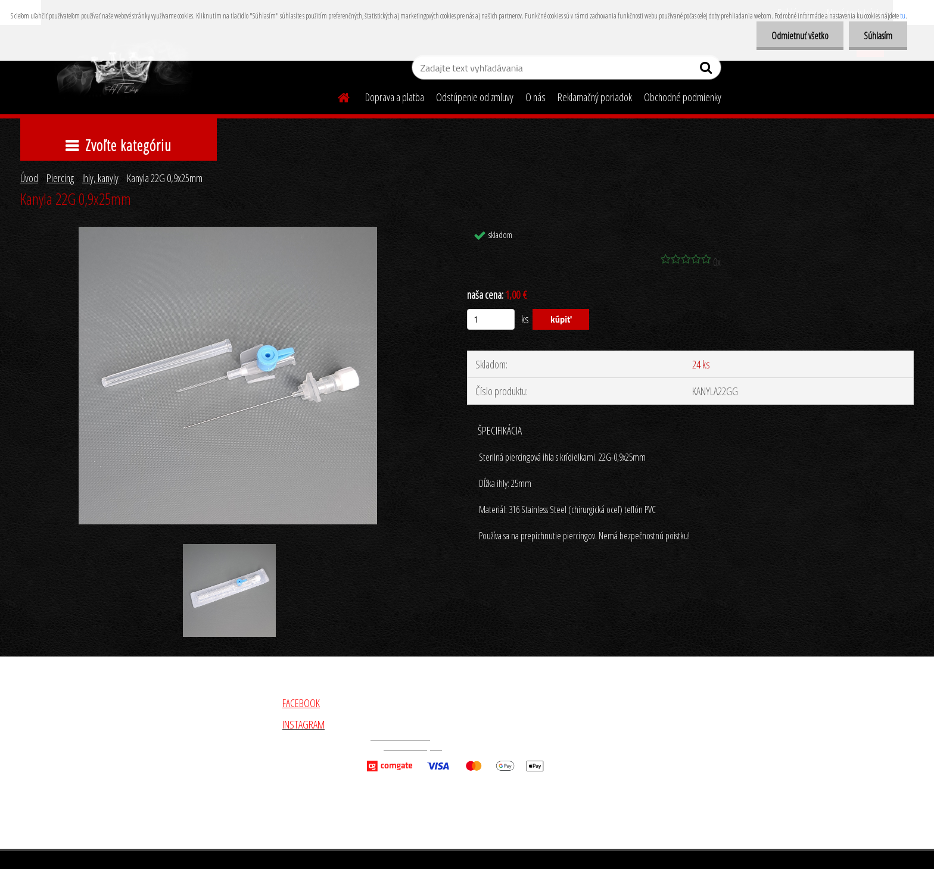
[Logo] (123, 69)
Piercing (60, 178)
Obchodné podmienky (682, 97)
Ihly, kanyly (100, 178)
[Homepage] (336, 96)
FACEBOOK (301, 703)
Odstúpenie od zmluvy (474, 97)
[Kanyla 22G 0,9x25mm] (228, 232)
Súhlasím (878, 35)
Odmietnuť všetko (800, 35)
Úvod (29, 178)
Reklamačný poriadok (595, 97)
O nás (535, 97)
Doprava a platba (394, 97)
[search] (707, 70)
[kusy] (491, 319)
